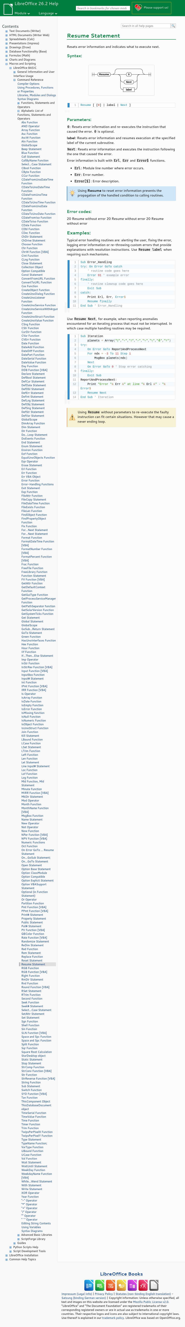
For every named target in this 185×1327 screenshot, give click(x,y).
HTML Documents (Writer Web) (29, 35)
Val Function (29, 1158)
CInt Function (29, 256)
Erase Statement (31, 465)
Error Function (30, 480)
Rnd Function (29, 983)
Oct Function (29, 846)
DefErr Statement (32, 393)
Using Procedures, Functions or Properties (35, 89)
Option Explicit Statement (37, 880)
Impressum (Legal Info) (76, 1294)
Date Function (30, 343)
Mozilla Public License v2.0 (150, 1302)
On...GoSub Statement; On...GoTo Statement (36, 859)
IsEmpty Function (32, 705)
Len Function (29, 758)
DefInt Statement (32, 397)
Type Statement (31, 1139)
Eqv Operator (29, 461)
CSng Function (30, 324)
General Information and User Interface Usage (34, 74)
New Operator (30, 823)
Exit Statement (30, 488)
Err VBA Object (30, 477)
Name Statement (31, 819)
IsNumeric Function (33, 720)
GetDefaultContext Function (33, 589)
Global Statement (32, 621)
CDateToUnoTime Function (38, 202)
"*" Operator (29, 1204)
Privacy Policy (104, 1294)
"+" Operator (29, 1208)
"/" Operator (28, 1212)
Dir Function (29, 431)
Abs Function (29, 122)
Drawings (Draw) (20, 47)
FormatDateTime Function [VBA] (37, 543)
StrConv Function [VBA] (36, 1071)
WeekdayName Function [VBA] (36, 1176)
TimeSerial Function (33, 1113)
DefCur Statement (32, 381)
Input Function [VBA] (34, 671)
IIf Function (28, 652)
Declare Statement (33, 374)
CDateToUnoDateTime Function (35, 189)
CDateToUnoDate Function (38, 214)
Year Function (30, 1197)
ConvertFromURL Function (38, 278)
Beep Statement (31, 149)
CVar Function (30, 336)
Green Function (31, 637)
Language (46, 13)
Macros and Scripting (22, 63)
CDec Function (30, 233)
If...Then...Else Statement (37, 656)
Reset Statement (31, 960)
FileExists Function (33, 507)
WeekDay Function (33, 1170)
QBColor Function (32, 934)
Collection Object (32, 267)
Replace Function (32, 957)
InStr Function (30, 663)
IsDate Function (31, 701)
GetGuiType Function (34, 595)
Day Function (29, 366)
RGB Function (30, 968)
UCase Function (31, 1155)
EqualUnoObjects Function (38, 458)
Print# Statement (32, 915)
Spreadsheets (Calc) (21, 39)
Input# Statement (32, 678)
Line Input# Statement (35, 766)
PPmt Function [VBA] (34, 911)
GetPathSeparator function (38, 606)
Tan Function (29, 1098)
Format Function (31, 538)
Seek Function (30, 1002)
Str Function (29, 1075)
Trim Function (30, 1128)
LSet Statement (31, 747)
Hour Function (30, 648)
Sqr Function (29, 1048)
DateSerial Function (33, 358)
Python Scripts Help (25, 1247)
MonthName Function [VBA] (35, 810)
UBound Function (32, 1151)
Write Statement (31, 1189)
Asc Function (29, 134)
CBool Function (31, 168)
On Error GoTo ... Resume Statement (37, 852)
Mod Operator (30, 800)
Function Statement (33, 576)
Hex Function (29, 644)
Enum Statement (31, 446)
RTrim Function (31, 995)
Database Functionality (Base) (28, 51)
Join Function (29, 732)
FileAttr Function (31, 496)
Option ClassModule (34, 873)
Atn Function (29, 141)
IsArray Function (31, 698)
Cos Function (29, 286)
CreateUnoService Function (38, 305)
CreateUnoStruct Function (37, 317)
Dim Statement (30, 427)
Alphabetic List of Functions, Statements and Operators (34, 115)
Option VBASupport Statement (33, 886)
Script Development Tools (29, 1251)
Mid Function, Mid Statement (32, 783)
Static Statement (31, 1059)
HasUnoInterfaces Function (38, 640)
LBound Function (32, 739)
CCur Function (30, 176)
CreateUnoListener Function (33, 299)
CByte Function (31, 172)
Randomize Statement (35, 941)
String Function (31, 1082)
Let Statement (30, 762)
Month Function (31, 804)
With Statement (31, 1185)
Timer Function (30, 1124)
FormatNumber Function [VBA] (36, 551)
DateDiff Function (32, 351)
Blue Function (30, 153)
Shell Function (30, 1025)
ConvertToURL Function (36, 282)
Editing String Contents (36, 1223)
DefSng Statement (33, 408)
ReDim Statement (32, 945)
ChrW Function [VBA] (35, 252)
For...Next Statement (34, 530)
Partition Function (32, 903)
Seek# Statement (32, 1006)
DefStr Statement (32, 412)
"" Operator (28, 1216)
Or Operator (29, 899)
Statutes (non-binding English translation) (143, 1294)
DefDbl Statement (32, 389)
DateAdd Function (32, 347)
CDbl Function (30, 229)
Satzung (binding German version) (83, 1298)
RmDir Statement (32, 979)
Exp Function (29, 492)
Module (20, 13)
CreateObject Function (35, 290)
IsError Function (31, 709)
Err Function (29, 473)
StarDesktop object (33, 1056)
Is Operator (28, 694)
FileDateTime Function (35, 503)
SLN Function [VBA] (34, 1033)
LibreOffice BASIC (24, 68)
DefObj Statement (32, 404)
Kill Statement (30, 736)
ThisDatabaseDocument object (36, 1107)
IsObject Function (32, 724)
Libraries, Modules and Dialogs (36, 95)
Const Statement (32, 275)
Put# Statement (31, 926)
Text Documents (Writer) (25, 31)
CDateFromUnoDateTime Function (37, 181)
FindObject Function (34, 515)
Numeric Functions (33, 842)
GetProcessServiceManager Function (38, 600)
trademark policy (113, 1318)
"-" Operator (29, 1200)
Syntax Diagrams (28, 99)
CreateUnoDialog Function (38, 294)
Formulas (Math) (19, 55)
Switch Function (31, 1090)
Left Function (29, 755)
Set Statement (30, 1018)
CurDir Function (31, 332)
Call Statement (30, 157)
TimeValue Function (33, 1117)
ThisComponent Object (35, 1101)
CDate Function (31, 225)
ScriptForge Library (33, 1239)
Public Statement (32, 922)
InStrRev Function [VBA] (36, 667)
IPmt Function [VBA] (34, 686)
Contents (10, 26)
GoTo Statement (31, 633)
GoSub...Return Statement (38, 629)
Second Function (31, 998)
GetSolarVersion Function (37, 610)
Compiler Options (28, 84)
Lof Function (29, 774)
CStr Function (30, 328)
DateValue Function (33, 362)
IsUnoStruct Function (34, 728)
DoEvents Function (33, 438)
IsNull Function (31, 717)
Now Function (30, 831)
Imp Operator (29, 659)
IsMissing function (32, 713)
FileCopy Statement (33, 499)
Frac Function (29, 564)
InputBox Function (33, 675)
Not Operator (29, 827)
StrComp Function (32, 1067)
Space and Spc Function (36, 1037)
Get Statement (30, 618)
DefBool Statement (33, 378)
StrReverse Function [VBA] (38, 1078)
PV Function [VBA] (33, 930)
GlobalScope (29, 145)
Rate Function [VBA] (34, 938)
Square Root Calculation (36, 1052)
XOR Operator (30, 1193)
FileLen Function (31, 511)
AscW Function (30, 138)
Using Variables (31, 1227)
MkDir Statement (32, 797)
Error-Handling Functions (37, 484)
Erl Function (28, 469)
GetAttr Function (32, 583)
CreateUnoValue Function (37, 320)
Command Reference (30, 80)
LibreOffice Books (121, 1274)
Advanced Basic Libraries (36, 1235)
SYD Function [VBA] (34, 1094)
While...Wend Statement (36, 1181)
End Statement (30, 442)
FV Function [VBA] (33, 579)
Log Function (29, 778)
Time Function (30, 1120)
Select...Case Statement (36, 164)
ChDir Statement (31, 237)
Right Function (30, 976)
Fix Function (29, 526)
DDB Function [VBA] (34, 370)
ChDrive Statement (33, 240)
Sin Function (29, 1029)
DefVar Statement (32, 416)
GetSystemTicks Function (37, 614)
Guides (21, 1243)
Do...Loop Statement (34, 435)
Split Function (30, 1044)
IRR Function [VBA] (33, 690)
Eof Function (29, 454)
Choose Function (31, 244)
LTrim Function (30, 751)
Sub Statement (30, 1086)
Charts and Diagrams (22, 59)
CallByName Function (34, 160)
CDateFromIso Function (36, 218)
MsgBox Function (32, 816)
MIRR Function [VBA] (35, 793)
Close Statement (31, 263)
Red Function (29, 949)
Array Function (30, 130)
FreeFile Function (32, 568)
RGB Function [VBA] (34, 972)
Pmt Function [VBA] (33, 907)
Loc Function (29, 770)
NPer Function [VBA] (34, 835)
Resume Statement (33, 964)
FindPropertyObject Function (33, 520)
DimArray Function (33, 423)
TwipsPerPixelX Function (37, 1132)
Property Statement (33, 918)
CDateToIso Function (34, 221)
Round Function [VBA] (35, 987)
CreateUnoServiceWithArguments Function (38, 311)
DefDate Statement (33, 385)
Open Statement (31, 865)
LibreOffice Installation (23, 1255)
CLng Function (30, 259)
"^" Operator (29, 1219)
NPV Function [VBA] (34, 838)
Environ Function (31, 450)
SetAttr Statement (32, 1014)
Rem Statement (31, 953)
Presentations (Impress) (24, 43)
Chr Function (29, 248)
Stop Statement (31, 1063)
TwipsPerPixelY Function (36, 1136)
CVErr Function (31, 339)
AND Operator (30, 126)
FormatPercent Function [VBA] (36, 558)
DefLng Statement (32, 400)
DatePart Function (32, 355)
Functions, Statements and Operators (36, 105)
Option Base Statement (36, 869)
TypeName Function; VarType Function (34, 1145)
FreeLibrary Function (34, 572)
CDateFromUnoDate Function (34, 208)
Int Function (28, 682)
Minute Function (31, 789)
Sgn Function (29, 1021)
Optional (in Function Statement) (34, 894)
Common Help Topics (22, 1259)
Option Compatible (33, 271)
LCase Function (31, 743)
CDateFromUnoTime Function (34, 196)
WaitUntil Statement (34, 1166)
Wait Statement (31, 1162)
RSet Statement (31, 991)
